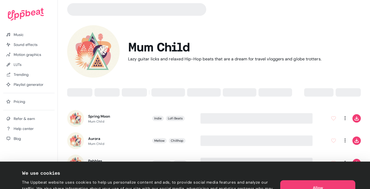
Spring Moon (99, 116)
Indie (158, 118)
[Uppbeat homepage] (26, 14)
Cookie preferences (41, 178)
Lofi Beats (175, 118)
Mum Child (96, 121)
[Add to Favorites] (333, 118)
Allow (318, 162)
